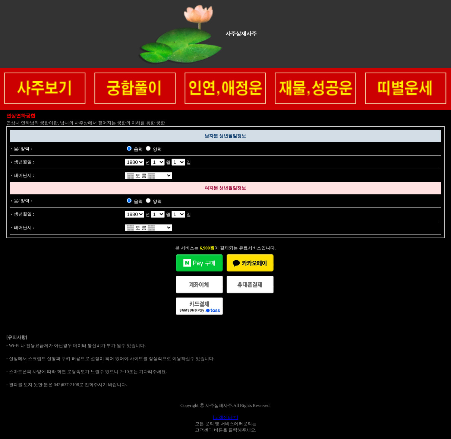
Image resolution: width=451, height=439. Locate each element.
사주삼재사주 (241, 33)
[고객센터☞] (225, 417)
